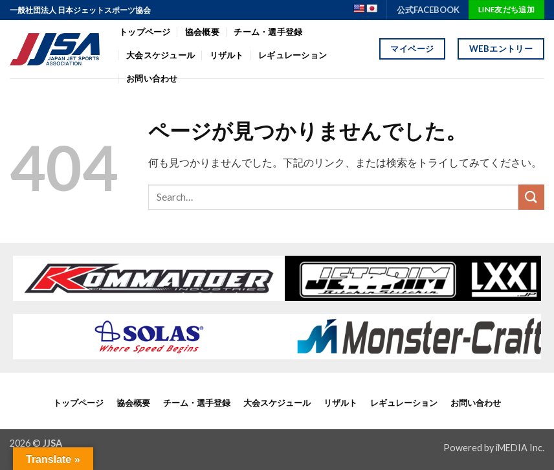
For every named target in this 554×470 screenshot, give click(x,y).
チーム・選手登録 (268, 32)
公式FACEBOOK (428, 10)
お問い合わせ (475, 402)
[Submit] (531, 197)
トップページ (145, 32)
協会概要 (202, 32)
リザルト (227, 55)
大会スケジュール (160, 55)
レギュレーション (292, 55)
